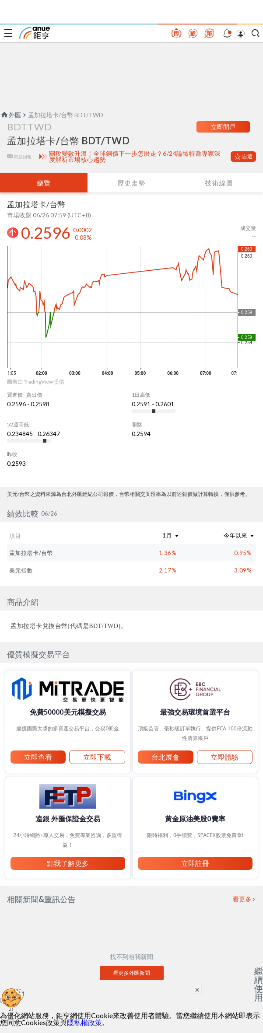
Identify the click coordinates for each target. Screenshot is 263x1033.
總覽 (44, 183)
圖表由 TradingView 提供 (35, 381)
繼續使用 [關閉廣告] (258, 984)
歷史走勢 (131, 183)
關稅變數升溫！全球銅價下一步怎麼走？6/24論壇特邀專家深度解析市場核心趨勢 (135, 156)
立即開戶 (223, 126)
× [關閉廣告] (197, 989)
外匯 (10, 115)
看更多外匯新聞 (131, 973)
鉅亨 (34, 32)
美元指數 (21, 570)
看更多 (242, 899)
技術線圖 (219, 183)
